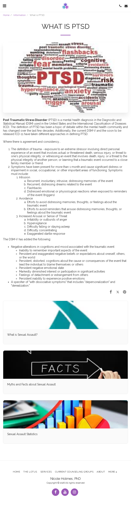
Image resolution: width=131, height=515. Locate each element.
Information (19, 15)
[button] (4, 6)
